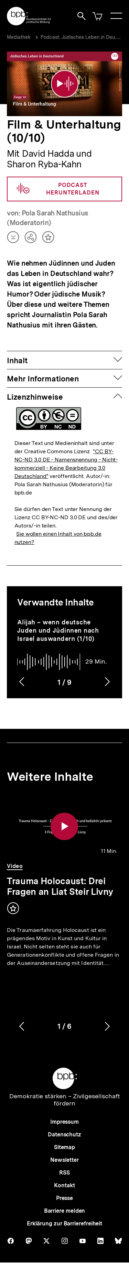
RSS (64, 1172)
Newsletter (64, 1160)
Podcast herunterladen (58, 189)
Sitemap (64, 1147)
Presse (64, 1198)
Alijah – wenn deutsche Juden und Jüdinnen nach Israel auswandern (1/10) (58, 630)
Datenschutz (64, 1134)
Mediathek (19, 37)
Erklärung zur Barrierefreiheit (64, 1223)
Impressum (64, 1122)
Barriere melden (64, 1211)
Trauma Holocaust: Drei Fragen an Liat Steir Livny (60, 886)
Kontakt (64, 1185)
